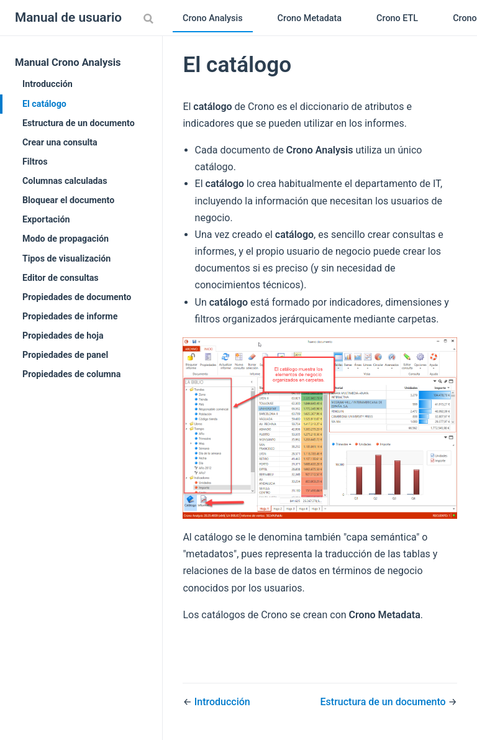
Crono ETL (397, 18)
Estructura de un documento (78, 123)
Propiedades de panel (65, 355)
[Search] (150, 18)
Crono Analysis (213, 18)
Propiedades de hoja (63, 335)
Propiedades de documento (76, 297)
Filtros (35, 162)
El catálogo (44, 104)
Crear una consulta (60, 142)
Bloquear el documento (68, 200)
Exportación (46, 219)
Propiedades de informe (69, 316)
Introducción (47, 84)
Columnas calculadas (64, 181)
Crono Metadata (310, 18)
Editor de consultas (60, 278)
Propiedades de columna (71, 374)
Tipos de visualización (66, 258)
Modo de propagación (65, 239)
